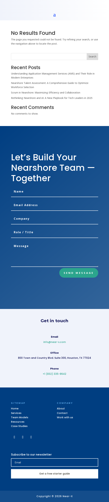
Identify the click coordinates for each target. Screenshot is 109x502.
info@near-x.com (54, 342)
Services (16, 413)
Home (14, 408)
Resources (17, 421)
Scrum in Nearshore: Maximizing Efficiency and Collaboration (45, 92)
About (61, 408)
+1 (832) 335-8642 (54, 374)
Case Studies (19, 426)
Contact (62, 413)
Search (92, 56)
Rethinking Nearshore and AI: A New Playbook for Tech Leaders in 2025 (51, 98)
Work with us (65, 417)
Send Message (79, 272)
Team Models (19, 417)
